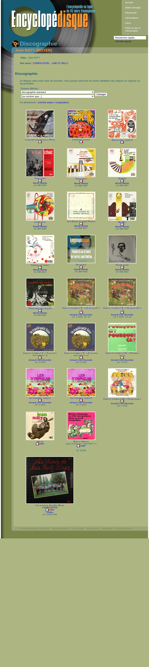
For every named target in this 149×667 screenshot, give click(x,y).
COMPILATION (41, 63)
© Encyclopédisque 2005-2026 (34, 528)
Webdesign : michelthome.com (117, 528)
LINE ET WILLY (60, 63)
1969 (83, 446)
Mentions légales (60, 528)
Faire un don (77, 528)
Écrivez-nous (93, 528)
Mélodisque (24, 534)
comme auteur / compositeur (53, 102)
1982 (51, 510)
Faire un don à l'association (133, 29)
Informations (131, 18)
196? (42, 444)
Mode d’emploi (133, 7)
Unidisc (49, 512)
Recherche (131, 12)
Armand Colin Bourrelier (81, 315)
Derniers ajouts (123, 41)
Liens (128, 23)
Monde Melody (40, 183)
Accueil (129, 2)
